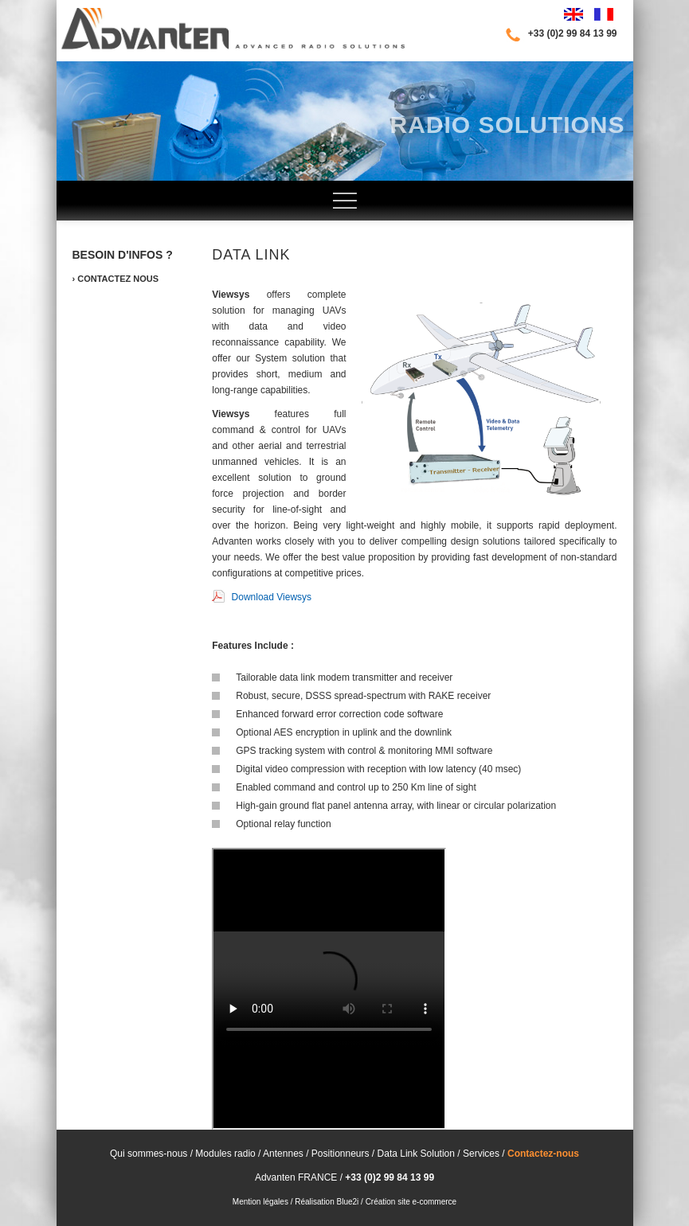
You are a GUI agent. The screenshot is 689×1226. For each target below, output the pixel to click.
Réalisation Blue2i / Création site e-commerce (375, 1201)
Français (603, 14)
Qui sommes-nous (148, 1153)
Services (479, 1153)
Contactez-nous (543, 1153)
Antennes (284, 1153)
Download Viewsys (261, 597)
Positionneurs (338, 1153)
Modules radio (225, 1153)
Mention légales (260, 1201)
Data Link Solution (416, 1153)
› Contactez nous (115, 278)
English (573, 14)
